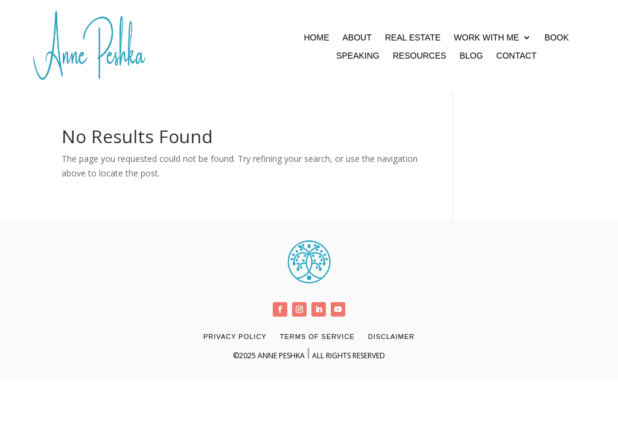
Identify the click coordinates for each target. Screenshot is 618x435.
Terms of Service (317, 336)
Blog (471, 55)
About (356, 37)
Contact (516, 55)
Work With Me (486, 37)
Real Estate (413, 37)
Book (556, 37)
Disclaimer (391, 336)
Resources (420, 55)
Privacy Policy (235, 336)
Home (316, 37)
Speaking (358, 55)
